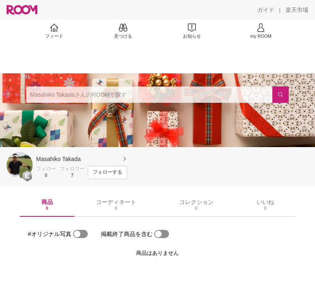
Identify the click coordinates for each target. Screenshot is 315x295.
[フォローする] (107, 172)
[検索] (280, 94)
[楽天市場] (296, 10)
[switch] (80, 234)
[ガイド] (265, 10)
